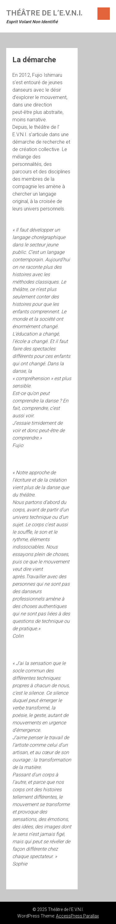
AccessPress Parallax (77, 915)
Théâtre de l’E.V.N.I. (44, 13)
